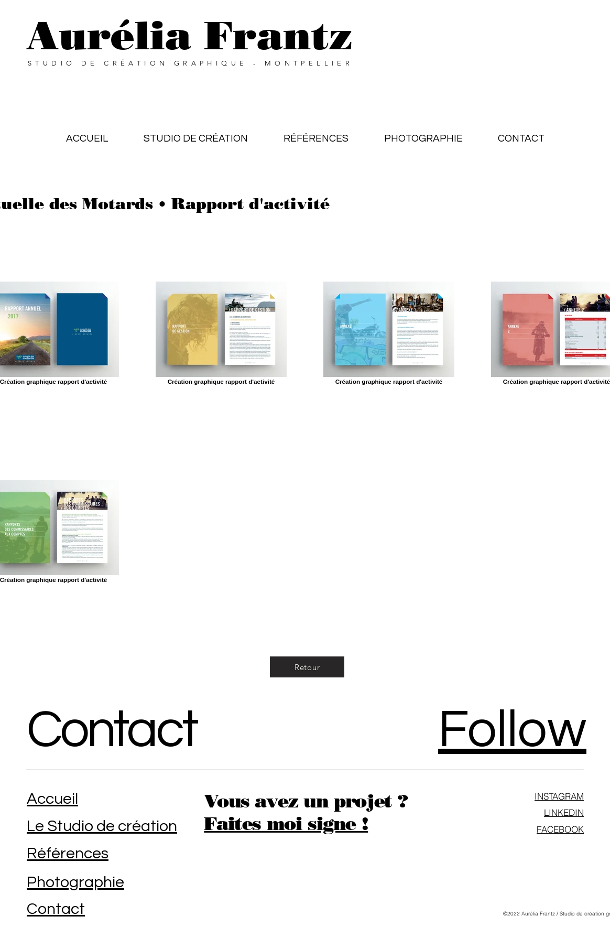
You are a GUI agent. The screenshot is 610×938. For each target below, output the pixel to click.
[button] (316, 134)
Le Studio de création (102, 826)
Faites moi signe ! (286, 823)
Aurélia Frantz (189, 35)
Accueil (52, 799)
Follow (512, 730)
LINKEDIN (564, 812)
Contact (112, 730)
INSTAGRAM (559, 796)
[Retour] (307, 666)
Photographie (75, 882)
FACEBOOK (560, 829)
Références (67, 853)
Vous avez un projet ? (306, 801)
